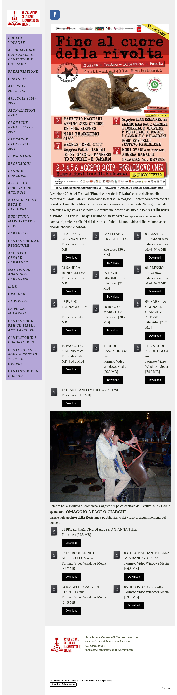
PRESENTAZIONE (23, 71)
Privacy (74, 680)
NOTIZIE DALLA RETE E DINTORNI (22, 204)
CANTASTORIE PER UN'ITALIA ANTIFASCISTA (21, 325)
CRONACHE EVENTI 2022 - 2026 (20, 127)
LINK (12, 286)
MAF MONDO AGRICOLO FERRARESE (19, 274)
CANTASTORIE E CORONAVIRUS (22, 340)
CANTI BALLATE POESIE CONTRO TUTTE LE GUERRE (23, 356)
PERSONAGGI (20, 156)
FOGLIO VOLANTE (16, 40)
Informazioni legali (59, 680)
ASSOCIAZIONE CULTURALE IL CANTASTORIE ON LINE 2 (21, 57)
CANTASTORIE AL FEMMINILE (23, 243)
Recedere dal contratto (63, 684)
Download (71, 257)
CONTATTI (17, 79)
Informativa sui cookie (91, 680)
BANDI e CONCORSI (17, 173)
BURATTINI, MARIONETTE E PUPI (22, 221)
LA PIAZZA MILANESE (17, 311)
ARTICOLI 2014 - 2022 (22, 101)
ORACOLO (16, 294)
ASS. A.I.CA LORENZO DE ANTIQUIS (19, 187)
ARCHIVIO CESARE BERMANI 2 (18, 257)
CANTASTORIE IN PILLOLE (23, 373)
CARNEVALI (18, 233)
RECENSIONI (19, 163)
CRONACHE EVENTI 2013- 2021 (20, 144)
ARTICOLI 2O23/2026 (17, 89)
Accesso (166, 688)
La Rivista (18, 301)
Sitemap (108, 680)
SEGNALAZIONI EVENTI (21, 113)
